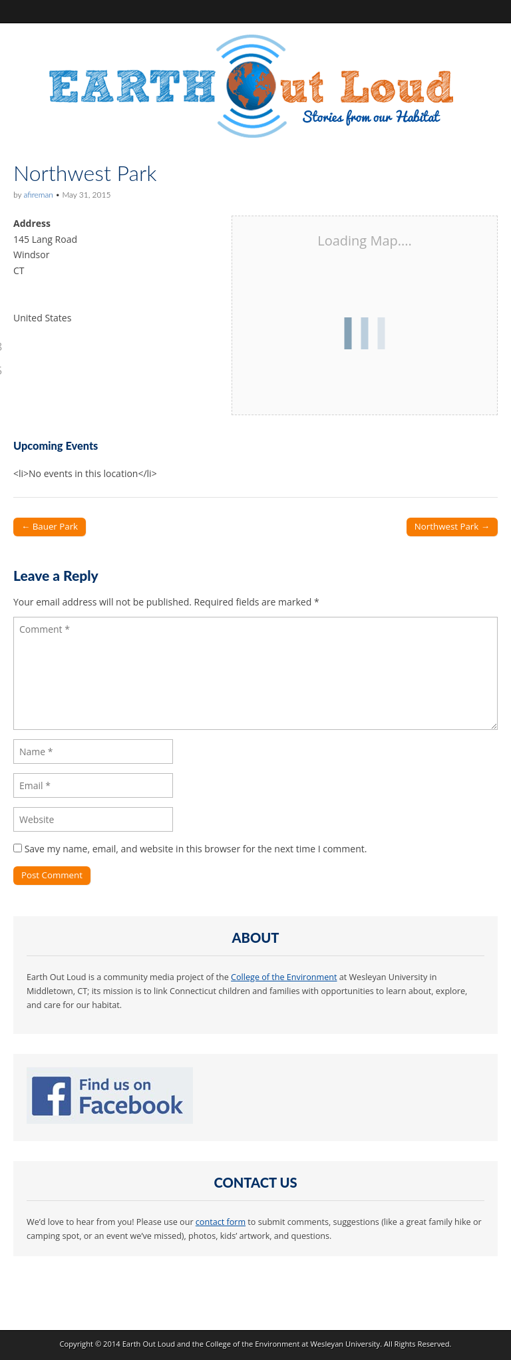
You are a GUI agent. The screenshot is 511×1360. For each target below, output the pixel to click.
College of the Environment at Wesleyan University (293, 1344)
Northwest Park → (452, 526)
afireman (38, 195)
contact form (221, 1222)
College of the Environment (284, 977)
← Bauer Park (49, 526)
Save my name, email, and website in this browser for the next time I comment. (196, 848)
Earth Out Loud (149, 1344)
